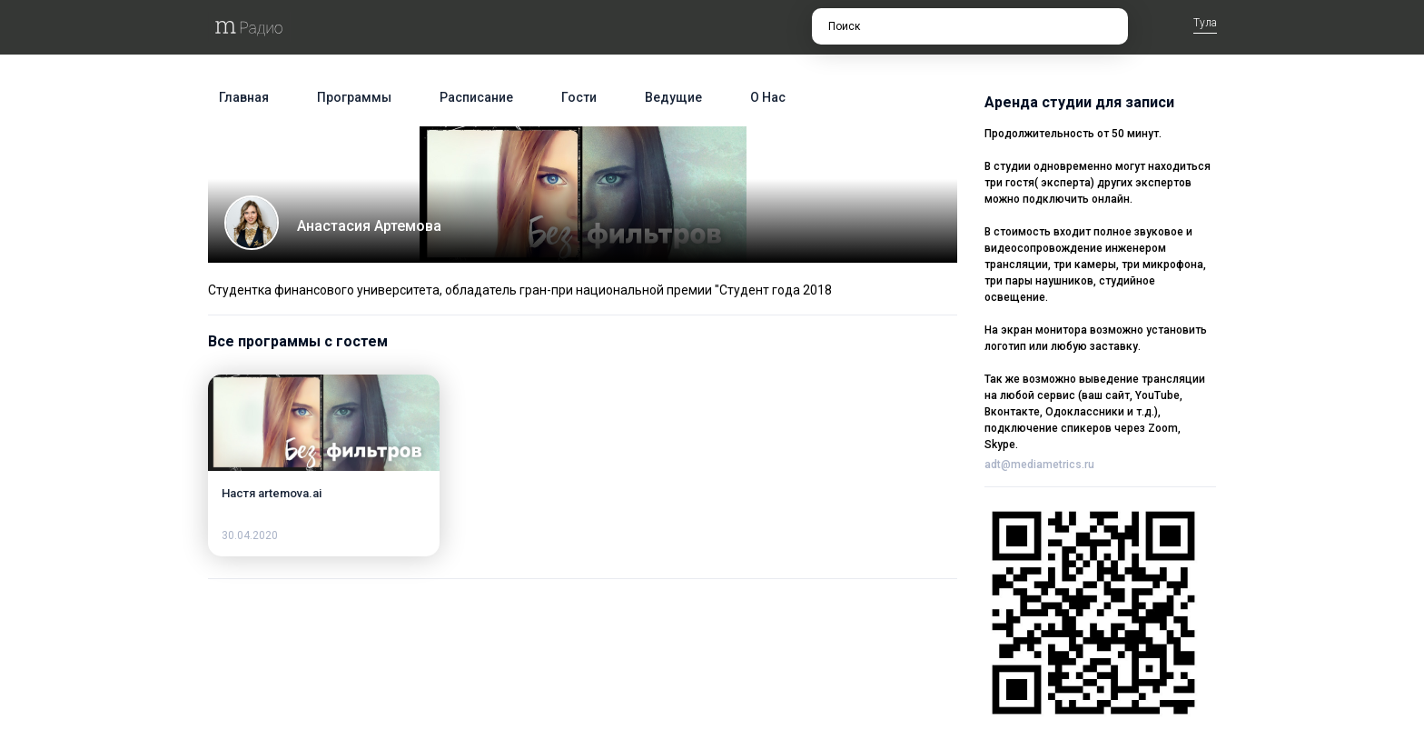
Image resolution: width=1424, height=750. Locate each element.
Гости (579, 97)
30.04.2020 (250, 535)
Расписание (476, 97)
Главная (244, 97)
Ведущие (673, 97)
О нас (768, 97)
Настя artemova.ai (271, 493)
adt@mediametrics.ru (1039, 464)
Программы (354, 97)
